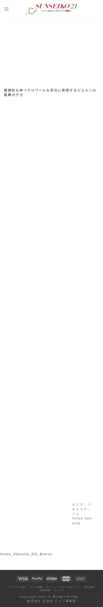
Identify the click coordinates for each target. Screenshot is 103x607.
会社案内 (89, 587)
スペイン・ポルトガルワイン (63, 587)
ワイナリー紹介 (16, 587)
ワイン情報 (36, 587)
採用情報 (45, 590)
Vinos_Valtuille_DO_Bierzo (26, 554)
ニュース (58, 590)
